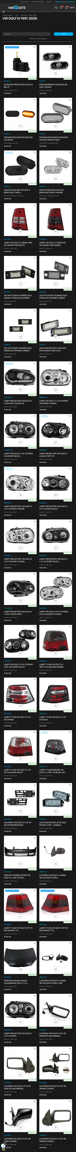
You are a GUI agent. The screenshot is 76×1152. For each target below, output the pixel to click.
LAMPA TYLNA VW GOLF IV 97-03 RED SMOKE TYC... (18, 917)
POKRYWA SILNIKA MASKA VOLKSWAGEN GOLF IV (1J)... (16, 968)
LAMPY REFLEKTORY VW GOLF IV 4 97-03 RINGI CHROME (18, 501)
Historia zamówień (37, 2)
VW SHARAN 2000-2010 (11, 142)
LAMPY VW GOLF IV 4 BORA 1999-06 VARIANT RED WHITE (18, 241)
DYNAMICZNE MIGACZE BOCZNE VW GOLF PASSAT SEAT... (54, 137)
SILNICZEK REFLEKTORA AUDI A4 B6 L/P (18, 85)
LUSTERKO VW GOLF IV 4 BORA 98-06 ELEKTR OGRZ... (53, 865)
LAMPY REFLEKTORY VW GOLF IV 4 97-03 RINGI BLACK (54, 501)
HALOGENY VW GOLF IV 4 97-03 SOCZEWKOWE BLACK (17, 813)
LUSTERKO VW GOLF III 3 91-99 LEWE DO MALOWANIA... (17, 1072)
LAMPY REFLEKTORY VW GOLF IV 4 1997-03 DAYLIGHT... (18, 605)
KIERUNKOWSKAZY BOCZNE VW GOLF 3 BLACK (54, 85)
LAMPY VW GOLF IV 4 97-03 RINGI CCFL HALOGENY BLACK (18, 657)
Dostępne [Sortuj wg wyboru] (27, 34)
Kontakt (49, 2)
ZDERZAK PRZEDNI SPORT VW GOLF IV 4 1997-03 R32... (17, 865)
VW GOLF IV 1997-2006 (10, 246)
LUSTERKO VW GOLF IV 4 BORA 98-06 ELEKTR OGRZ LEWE (53, 968)
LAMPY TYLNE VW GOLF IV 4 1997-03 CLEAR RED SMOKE (52, 657)
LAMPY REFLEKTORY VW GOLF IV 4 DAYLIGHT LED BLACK (18, 397)
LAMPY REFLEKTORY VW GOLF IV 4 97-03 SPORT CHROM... (18, 553)
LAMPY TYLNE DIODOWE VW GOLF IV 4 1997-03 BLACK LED (52, 761)
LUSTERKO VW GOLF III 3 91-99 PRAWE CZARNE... (53, 1072)
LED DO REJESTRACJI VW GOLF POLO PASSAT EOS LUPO (53, 345)
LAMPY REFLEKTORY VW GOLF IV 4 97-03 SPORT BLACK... (54, 553)
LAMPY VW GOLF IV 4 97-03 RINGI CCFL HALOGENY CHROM (54, 605)
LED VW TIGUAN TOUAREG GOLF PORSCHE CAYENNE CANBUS (53, 293)
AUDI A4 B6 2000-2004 (11, 90)
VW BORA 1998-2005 (10, 298)
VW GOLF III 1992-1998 (46, 90)
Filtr (63, 34)
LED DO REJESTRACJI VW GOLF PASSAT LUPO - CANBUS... (53, 813)
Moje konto (25, 2)
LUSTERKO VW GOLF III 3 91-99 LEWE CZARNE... (17, 1124)
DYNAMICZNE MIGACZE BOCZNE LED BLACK (18, 137)
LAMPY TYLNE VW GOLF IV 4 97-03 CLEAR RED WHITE (18, 761)
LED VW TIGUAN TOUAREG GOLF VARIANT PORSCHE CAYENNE (18, 293)
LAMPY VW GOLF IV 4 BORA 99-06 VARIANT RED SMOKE (53, 241)
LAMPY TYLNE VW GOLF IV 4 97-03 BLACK (53, 709)
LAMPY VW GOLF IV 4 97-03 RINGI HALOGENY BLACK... (18, 449)
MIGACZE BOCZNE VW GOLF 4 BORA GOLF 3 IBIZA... (17, 189)
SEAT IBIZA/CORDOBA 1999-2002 (14, 194)
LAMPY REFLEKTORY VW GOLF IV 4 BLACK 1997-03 (54, 449)
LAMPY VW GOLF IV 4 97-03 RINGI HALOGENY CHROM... (54, 397)
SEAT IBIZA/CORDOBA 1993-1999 (49, 142)
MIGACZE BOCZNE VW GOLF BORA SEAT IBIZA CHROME (52, 189)
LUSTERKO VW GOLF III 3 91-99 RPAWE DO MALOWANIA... (53, 1021)
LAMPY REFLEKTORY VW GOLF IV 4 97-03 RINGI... (18, 1021)
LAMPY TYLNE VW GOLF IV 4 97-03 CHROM (18, 709)
